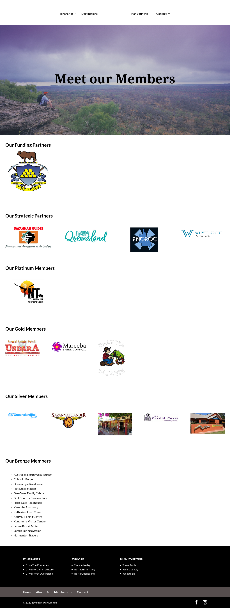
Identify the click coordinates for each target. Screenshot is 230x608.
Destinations (90, 13)
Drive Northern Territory (40, 569)
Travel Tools (129, 565)
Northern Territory (84, 569)
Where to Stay (130, 569)
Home (27, 592)
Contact (160, 13)
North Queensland (84, 573)
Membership (63, 592)
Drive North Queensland (39, 573)
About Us (42, 592)
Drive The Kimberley (37, 565)
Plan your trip (138, 13)
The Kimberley (82, 565)
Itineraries (67, 13)
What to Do (129, 573)
